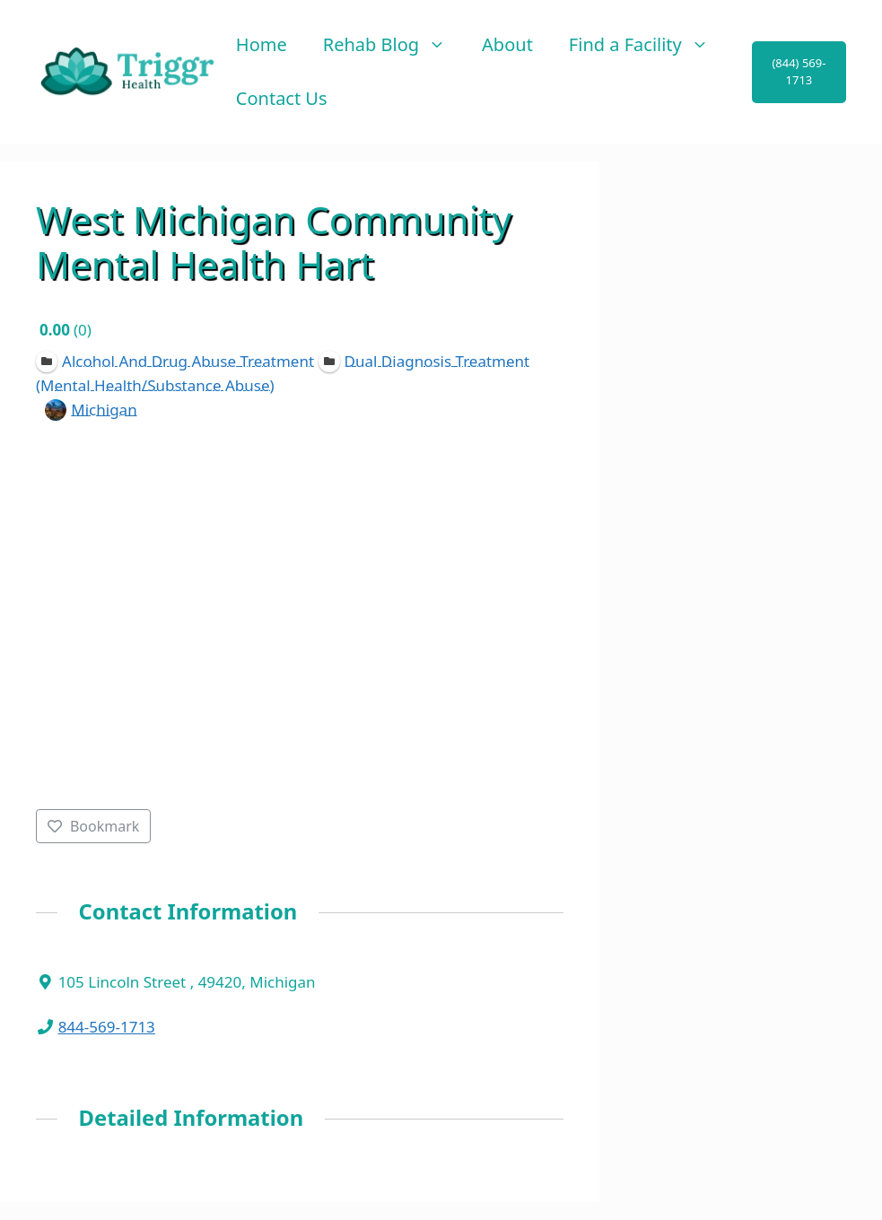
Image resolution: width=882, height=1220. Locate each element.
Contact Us (281, 98)
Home (261, 44)
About (507, 44)
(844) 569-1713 (798, 72)
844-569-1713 (106, 1026)
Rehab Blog (393, 45)
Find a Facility (648, 45)
